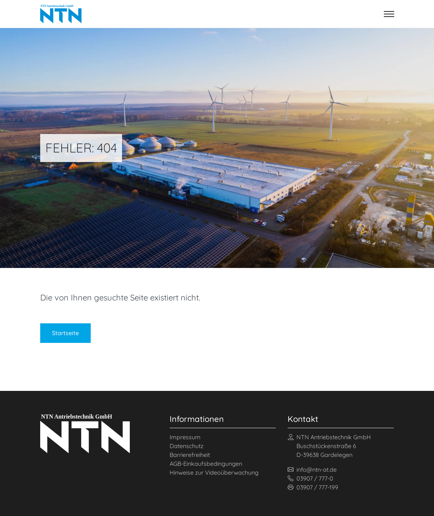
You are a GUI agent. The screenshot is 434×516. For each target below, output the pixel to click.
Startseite (65, 333)
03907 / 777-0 (310, 478)
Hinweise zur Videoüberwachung (214, 472)
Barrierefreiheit (190, 454)
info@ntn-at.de (312, 469)
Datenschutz (187, 446)
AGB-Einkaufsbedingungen (206, 463)
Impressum (185, 437)
